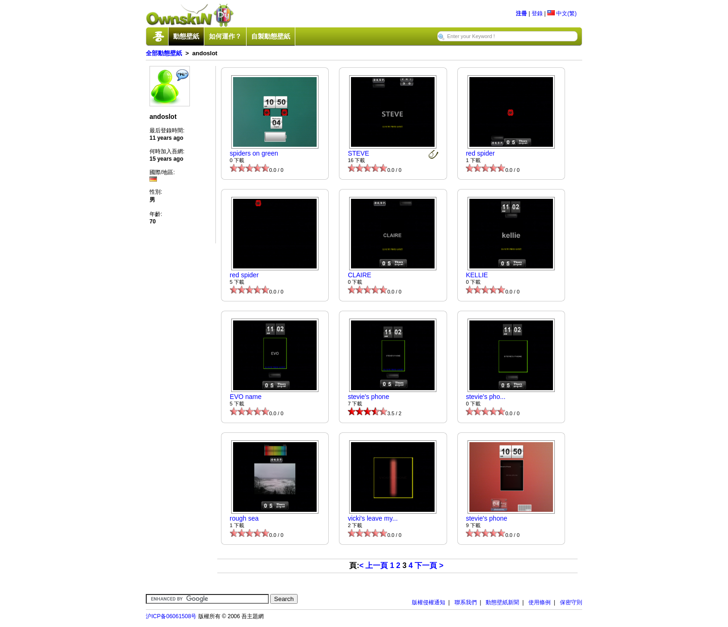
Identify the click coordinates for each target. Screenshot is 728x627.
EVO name (245, 396)
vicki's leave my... (372, 518)
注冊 (521, 13)
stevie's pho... (485, 396)
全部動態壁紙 (164, 53)
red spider (480, 153)
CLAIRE (359, 275)
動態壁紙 (186, 36)
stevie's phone (368, 396)
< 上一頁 (373, 565)
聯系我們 (466, 602)
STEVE (358, 153)
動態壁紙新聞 (502, 602)
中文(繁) (562, 13)
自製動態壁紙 (270, 36)
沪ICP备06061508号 (171, 616)
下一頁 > (429, 565)
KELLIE (477, 275)
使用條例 (539, 602)
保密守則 (571, 602)
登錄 (537, 13)
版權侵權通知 (428, 602)
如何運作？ (225, 36)
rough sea (244, 518)
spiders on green (254, 153)
